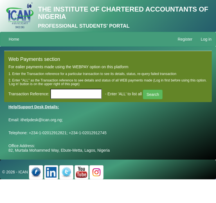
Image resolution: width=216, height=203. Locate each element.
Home (14, 39)
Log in (206, 39)
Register (185, 39)
